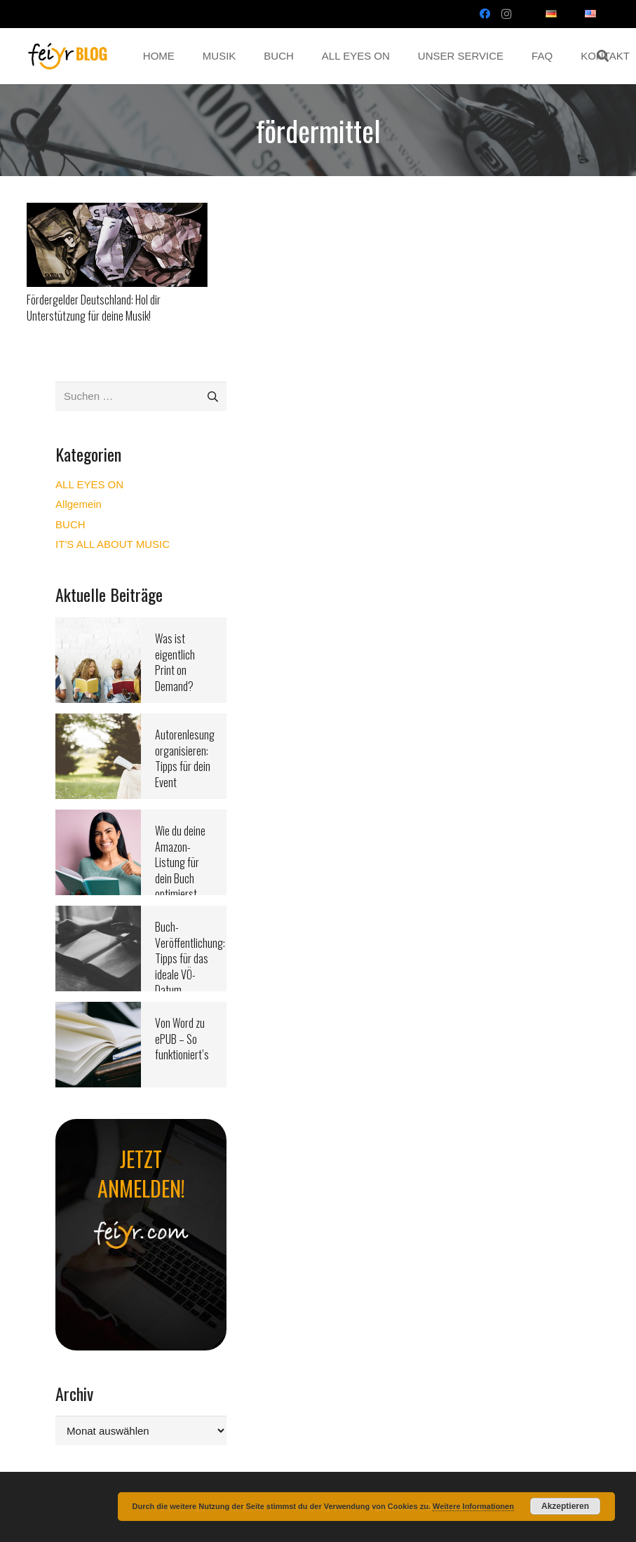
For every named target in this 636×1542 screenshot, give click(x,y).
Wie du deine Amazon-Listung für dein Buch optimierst (180, 862)
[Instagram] (506, 14)
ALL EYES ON (89, 484)
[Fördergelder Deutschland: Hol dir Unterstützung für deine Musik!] (117, 211)
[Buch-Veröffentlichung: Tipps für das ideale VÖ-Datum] (98, 914)
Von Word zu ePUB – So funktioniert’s (182, 1038)
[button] (603, 56)
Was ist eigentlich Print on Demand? (175, 662)
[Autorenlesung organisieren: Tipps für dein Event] (98, 722)
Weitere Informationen (473, 1506)
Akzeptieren (565, 1506)
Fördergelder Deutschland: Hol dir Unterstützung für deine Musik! (94, 307)
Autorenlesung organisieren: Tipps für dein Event (185, 758)
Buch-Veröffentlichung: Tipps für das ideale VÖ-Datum (190, 958)
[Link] (68, 56)
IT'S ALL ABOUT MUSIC (112, 544)
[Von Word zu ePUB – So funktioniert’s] (98, 1011)
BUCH (70, 524)
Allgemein (78, 504)
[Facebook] (485, 14)
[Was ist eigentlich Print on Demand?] (98, 626)
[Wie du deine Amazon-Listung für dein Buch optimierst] (98, 818)
